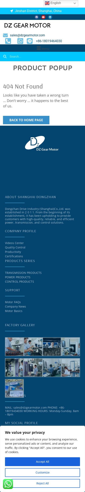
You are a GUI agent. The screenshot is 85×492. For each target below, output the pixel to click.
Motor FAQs (13, 319)
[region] (42, 459)
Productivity (13, 272)
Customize (43, 472)
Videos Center (14, 263)
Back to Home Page (26, 120)
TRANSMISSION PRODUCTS (23, 290)
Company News (15, 323)
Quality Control (15, 267)
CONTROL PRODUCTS (19, 298)
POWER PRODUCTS (17, 294)
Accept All (42, 461)
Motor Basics (13, 328)
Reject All (42, 483)
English (53, 3)
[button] (42, 48)
